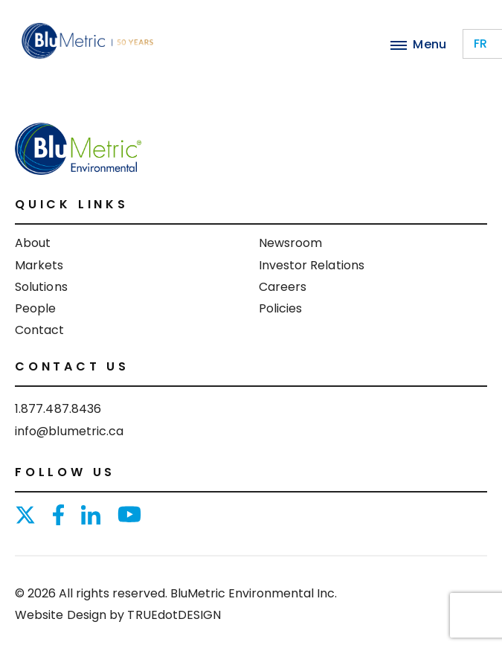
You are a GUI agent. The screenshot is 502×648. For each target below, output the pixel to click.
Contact (40, 330)
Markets (39, 265)
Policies (281, 308)
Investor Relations (311, 265)
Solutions (41, 287)
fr (480, 43)
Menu (418, 44)
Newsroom (291, 243)
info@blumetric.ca (69, 431)
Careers (283, 287)
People (35, 308)
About (33, 243)
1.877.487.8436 (58, 408)
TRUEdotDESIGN (174, 614)
